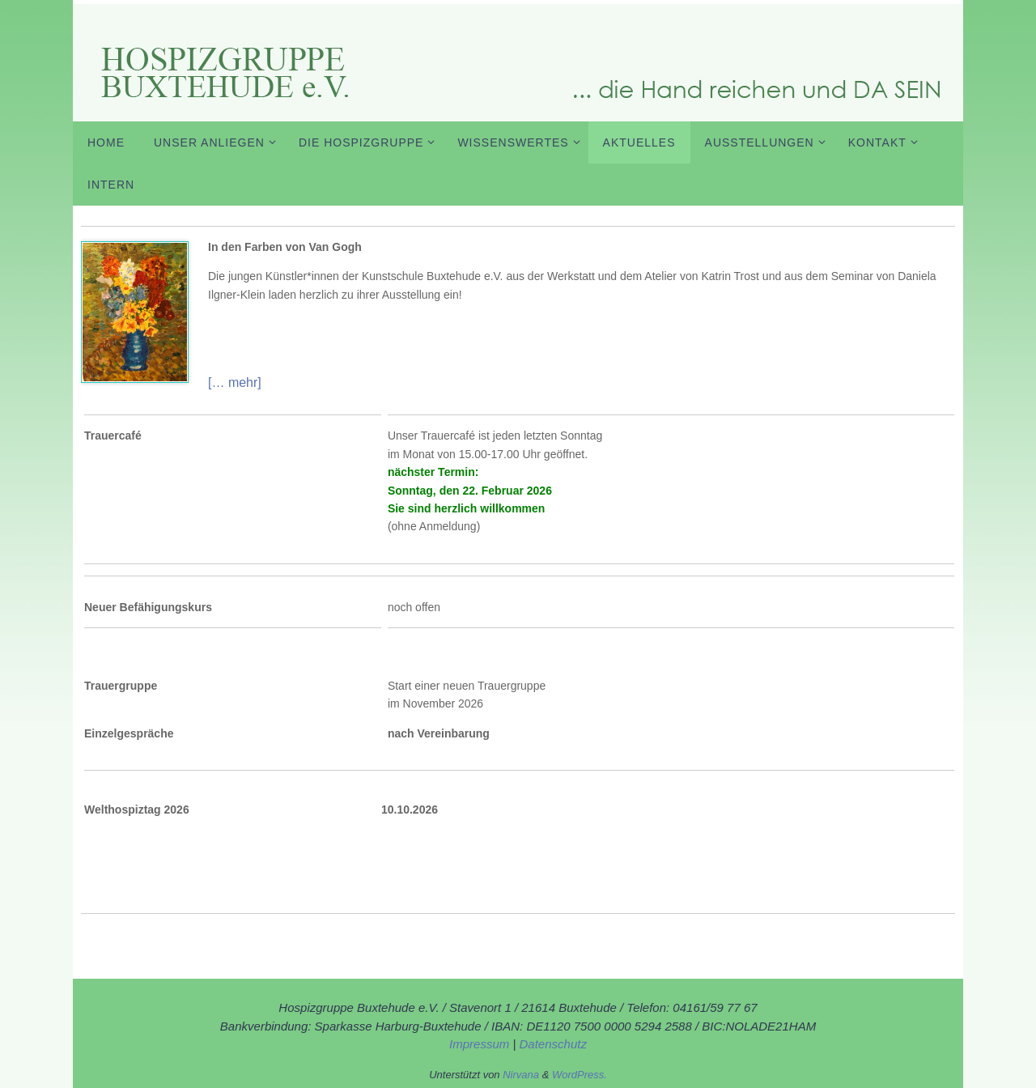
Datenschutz (553, 1044)
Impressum (480, 1044)
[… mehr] (234, 382)
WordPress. (579, 1075)
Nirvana (521, 1075)
